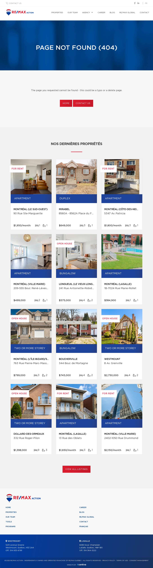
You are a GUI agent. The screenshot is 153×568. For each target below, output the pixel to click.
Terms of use (122, 560)
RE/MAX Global (127, 13)
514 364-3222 (90, 550)
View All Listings (76, 469)
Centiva (81, 564)
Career (101, 13)
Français (83, 526)
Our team (73, 13)
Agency (86, 13)
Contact (144, 13)
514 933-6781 (16, 550)
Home (66, 103)
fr (146, 3)
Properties (57, 13)
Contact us (15, 3)
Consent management (139, 560)
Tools (9, 522)
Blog (112, 13)
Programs (10, 526)
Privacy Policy (108, 560)
